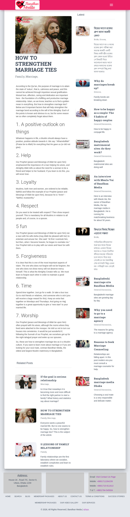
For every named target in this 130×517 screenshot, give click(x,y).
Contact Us (76, 496)
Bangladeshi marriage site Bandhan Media (104, 282)
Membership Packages (45, 503)
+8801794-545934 (104, 490)
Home (8, 496)
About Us (62, 496)
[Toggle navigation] (111, 5)
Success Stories (116, 496)
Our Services (88, 503)
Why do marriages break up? (104, 84)
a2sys (86, 509)
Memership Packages (44, 496)
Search (17, 496)
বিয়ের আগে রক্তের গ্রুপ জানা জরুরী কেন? (103, 32)
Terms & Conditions (94, 496)
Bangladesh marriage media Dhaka (104, 382)
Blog (27, 496)
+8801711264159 (105, 481)
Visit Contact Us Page (106, 477)
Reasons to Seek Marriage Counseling (104, 345)
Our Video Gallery (69, 503)
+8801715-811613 (105, 486)
